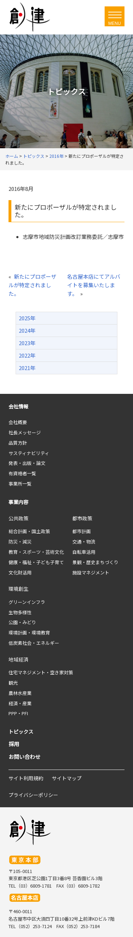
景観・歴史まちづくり (95, 562)
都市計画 (81, 531)
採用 (14, 744)
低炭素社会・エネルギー (34, 642)
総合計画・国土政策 (29, 531)
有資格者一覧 (22, 473)
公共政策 (18, 518)
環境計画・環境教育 (29, 632)
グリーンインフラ (27, 602)
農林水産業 (20, 693)
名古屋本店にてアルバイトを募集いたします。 (93, 285)
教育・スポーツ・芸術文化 (36, 551)
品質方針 (18, 442)
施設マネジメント (90, 572)
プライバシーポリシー (33, 794)
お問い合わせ (24, 756)
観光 (13, 682)
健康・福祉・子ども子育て (36, 562)
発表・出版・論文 (27, 463)
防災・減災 (20, 541)
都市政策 (82, 518)
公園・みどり (22, 622)
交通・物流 (83, 541)
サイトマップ (67, 778)
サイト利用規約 (26, 778)
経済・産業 (20, 703)
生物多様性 (20, 612)
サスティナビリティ (29, 453)
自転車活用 (83, 551)
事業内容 (18, 501)
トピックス (21, 731)
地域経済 (18, 659)
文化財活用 (20, 572)
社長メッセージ (25, 432)
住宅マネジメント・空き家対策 (41, 672)
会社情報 (18, 406)
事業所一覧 (20, 483)
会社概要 (18, 422)
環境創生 (18, 588)
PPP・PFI (18, 713)
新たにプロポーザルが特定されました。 (32, 285)
